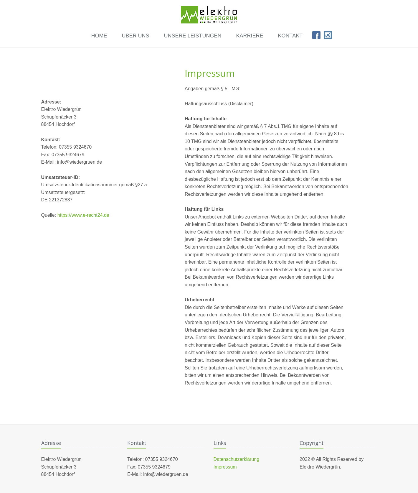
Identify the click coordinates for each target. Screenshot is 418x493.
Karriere (249, 36)
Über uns (135, 36)
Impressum (225, 466)
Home (99, 36)
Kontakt (290, 36)
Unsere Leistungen (192, 36)
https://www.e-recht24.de (83, 215)
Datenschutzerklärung (237, 459)
